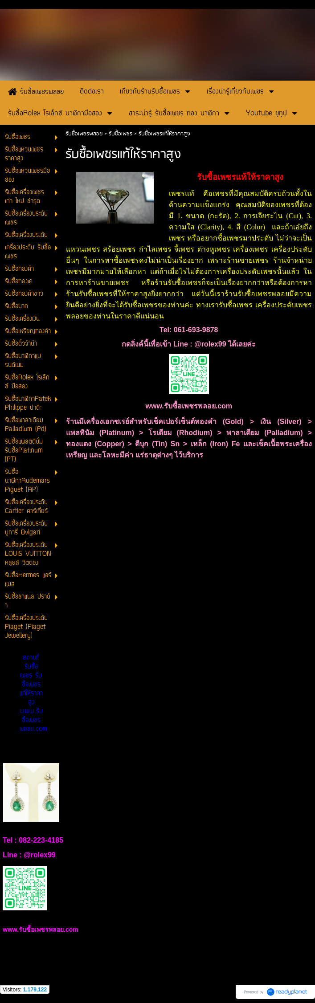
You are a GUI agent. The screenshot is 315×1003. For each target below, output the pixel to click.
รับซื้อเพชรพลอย (83, 134)
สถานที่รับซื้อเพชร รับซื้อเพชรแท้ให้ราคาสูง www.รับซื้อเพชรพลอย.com (33, 693)
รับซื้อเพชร (120, 134)
